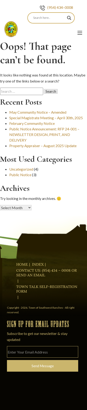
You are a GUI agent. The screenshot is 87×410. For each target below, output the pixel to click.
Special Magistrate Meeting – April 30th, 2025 (46, 118)
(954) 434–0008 (56, 7)
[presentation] (42, 393)
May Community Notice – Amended (37, 112)
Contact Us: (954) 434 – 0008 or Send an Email (46, 272)
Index (38, 264)
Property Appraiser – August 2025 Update (43, 145)
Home (22, 264)
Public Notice (20, 174)
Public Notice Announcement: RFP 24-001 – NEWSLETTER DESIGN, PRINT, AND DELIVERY (44, 134)
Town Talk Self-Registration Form (46, 289)
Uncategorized (21, 169)
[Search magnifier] (69, 18)
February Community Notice (32, 123)
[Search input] (49, 18)
